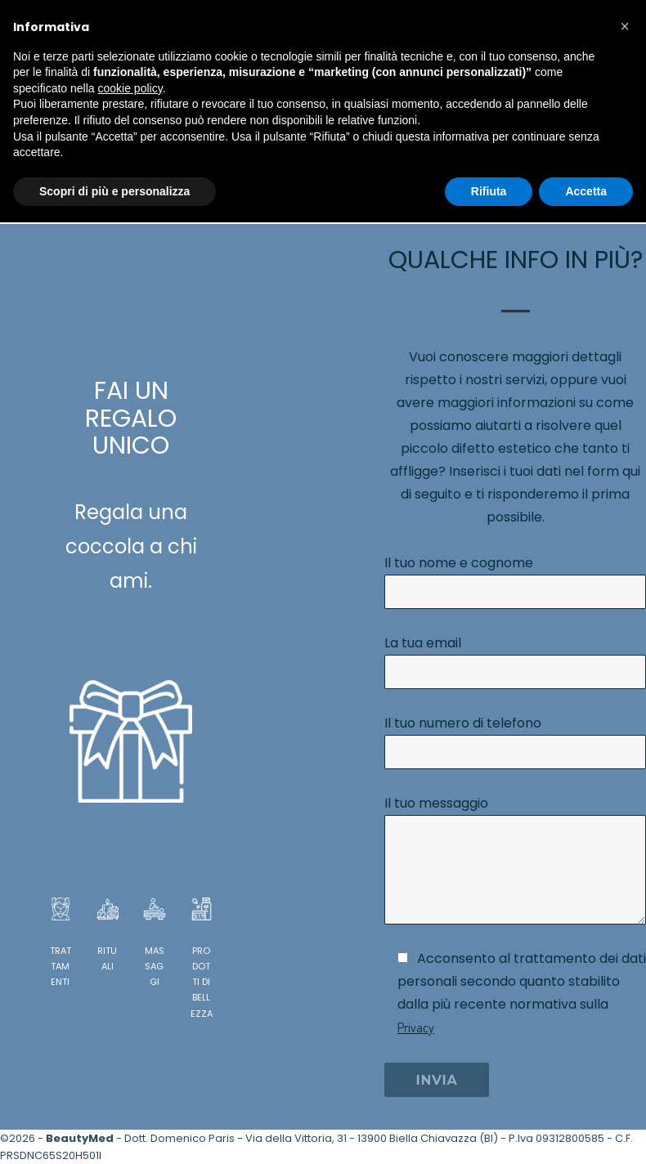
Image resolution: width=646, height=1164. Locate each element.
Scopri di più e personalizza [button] (114, 191)
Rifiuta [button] (489, 191)
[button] (625, 26)
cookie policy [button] (130, 88)
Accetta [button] (586, 191)
